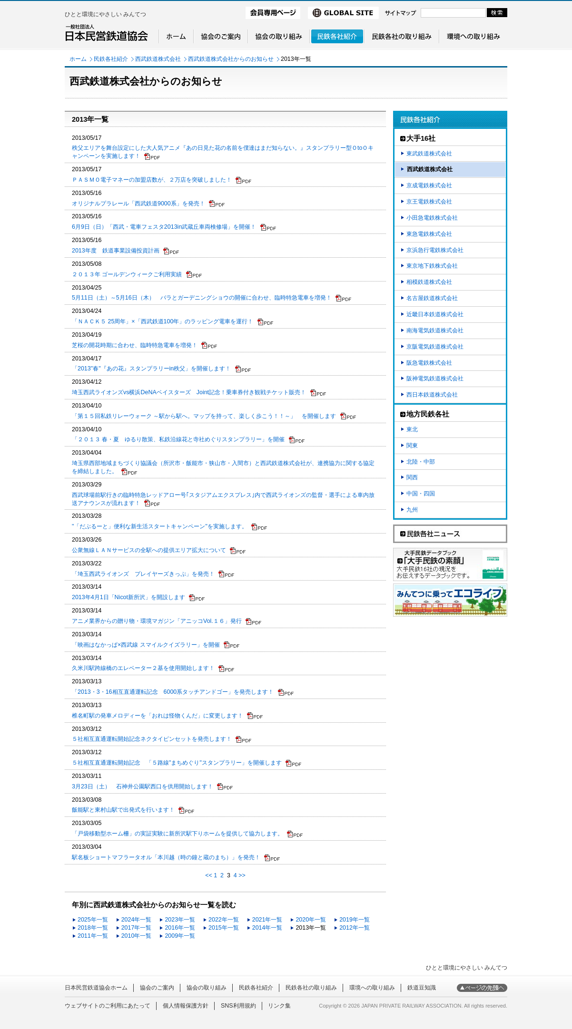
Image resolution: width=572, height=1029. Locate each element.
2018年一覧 (93, 927)
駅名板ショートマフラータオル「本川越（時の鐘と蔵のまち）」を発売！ (166, 857)
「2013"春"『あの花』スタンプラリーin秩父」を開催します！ (151, 368)
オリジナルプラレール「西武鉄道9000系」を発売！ (138, 203)
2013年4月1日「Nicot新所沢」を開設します (128, 597)
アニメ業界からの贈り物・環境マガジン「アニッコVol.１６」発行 (157, 621)
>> (242, 875)
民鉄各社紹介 (111, 59)
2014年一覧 (267, 927)
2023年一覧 (180, 919)
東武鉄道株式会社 (429, 153)
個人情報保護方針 (185, 1005)
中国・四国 (420, 493)
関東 (412, 445)
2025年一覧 (93, 919)
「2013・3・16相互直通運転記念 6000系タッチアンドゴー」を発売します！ (173, 692)
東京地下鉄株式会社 (432, 265)
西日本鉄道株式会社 (432, 394)
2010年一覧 (136, 935)
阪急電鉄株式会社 (429, 362)
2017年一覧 (136, 927)
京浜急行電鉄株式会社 (435, 250)
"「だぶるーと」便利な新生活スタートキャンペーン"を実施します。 (159, 526)
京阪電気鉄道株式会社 (435, 346)
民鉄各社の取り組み (311, 987)
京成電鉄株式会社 (429, 185)
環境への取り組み (372, 987)
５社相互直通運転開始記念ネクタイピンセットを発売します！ (152, 739)
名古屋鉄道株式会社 (432, 298)
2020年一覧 (311, 919)
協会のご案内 (157, 987)
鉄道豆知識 (421, 987)
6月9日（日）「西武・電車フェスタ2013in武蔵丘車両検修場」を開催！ (164, 226)
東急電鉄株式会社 (429, 234)
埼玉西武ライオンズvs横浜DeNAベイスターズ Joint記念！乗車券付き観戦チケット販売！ (189, 392)
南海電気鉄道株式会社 (435, 330)
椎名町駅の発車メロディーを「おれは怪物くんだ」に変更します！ (157, 715)
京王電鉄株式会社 (429, 201)
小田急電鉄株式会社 (432, 217)
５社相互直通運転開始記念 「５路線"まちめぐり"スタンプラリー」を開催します (177, 762)
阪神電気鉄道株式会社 (435, 378)
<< (208, 875)
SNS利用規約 (238, 1005)
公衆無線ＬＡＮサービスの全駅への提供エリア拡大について (149, 550)
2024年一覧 (136, 919)
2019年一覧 (354, 919)
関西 (412, 477)
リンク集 (279, 1005)
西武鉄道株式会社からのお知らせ (231, 59)
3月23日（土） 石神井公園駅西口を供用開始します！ (142, 786)
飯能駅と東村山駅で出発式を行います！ (123, 809)
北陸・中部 (420, 461)
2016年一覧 (180, 927)
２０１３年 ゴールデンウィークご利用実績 (127, 274)
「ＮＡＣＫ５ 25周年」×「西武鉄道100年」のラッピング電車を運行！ (162, 321)
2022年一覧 (223, 919)
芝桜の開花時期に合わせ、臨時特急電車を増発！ (134, 345)
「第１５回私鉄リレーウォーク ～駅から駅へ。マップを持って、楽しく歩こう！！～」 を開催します (204, 416)
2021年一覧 (267, 919)
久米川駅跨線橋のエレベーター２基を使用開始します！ (143, 668)
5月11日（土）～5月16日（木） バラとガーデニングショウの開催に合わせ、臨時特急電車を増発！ (202, 297)
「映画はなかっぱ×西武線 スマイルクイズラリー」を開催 (146, 644)
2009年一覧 (180, 935)
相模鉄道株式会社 (429, 282)
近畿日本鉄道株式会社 (435, 314)
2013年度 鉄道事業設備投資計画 (115, 250)
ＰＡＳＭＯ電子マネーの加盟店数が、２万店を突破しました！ (152, 179)
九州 (412, 509)
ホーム (78, 59)
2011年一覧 (93, 935)
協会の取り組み (207, 987)
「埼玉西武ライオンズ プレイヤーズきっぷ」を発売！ (143, 574)
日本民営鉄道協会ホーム (96, 987)
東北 (412, 429)
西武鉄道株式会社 (158, 59)
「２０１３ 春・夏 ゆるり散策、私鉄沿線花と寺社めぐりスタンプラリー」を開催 (178, 439)
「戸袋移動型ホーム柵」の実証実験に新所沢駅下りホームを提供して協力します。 (177, 833)
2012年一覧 (354, 927)
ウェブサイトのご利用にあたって (107, 1005)
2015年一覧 (223, 927)
